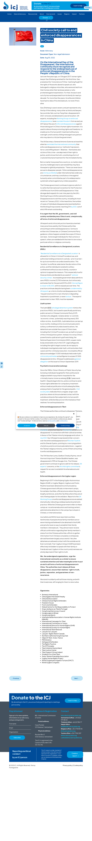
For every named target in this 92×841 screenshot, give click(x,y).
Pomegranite (13, 767)
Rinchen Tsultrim (74, 441)
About (42, 14)
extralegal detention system (62, 308)
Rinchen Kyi (67, 430)
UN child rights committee (69, 466)
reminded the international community (61, 144)
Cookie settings (65, 425)
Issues (60, 14)
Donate (46, 18)
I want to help (78, 6)
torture (68, 296)
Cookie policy (78, 765)
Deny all (46, 425)
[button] (74, 413)
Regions (67, 14)
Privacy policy (67, 765)
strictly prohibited (50, 173)
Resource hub (32, 14)
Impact (74, 14)
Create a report (74, 754)
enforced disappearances (66, 124)
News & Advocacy (20, 14)
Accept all (27, 425)
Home (9, 14)
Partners (82, 14)
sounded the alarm (63, 121)
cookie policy (63, 421)
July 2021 (43, 438)
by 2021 (74, 207)
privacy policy (52, 421)
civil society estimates (48, 356)
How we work (50, 14)
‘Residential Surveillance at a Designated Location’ (59, 253)
